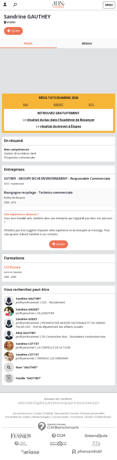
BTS (91, 104)
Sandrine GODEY (26, 319)
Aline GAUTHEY (26, 333)
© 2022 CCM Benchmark (98, 417)
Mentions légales (41, 417)
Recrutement (62, 413)
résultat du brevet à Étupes (60, 126)
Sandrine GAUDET (27, 309)
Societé (74, 413)
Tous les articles (60, 417)
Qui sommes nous (22, 413)
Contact (38, 413)
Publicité (48, 413)
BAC (25, 104)
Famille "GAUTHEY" (28, 378)
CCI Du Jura (12, 267)
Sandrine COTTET (27, 344)
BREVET (58, 104)
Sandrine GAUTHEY (28, 298)
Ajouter (15, 31)
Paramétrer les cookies (18, 417)
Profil (28, 43)
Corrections (77, 417)
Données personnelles (92, 413)
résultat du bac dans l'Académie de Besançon (60, 120)
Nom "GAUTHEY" (27, 367)
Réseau (87, 43)
